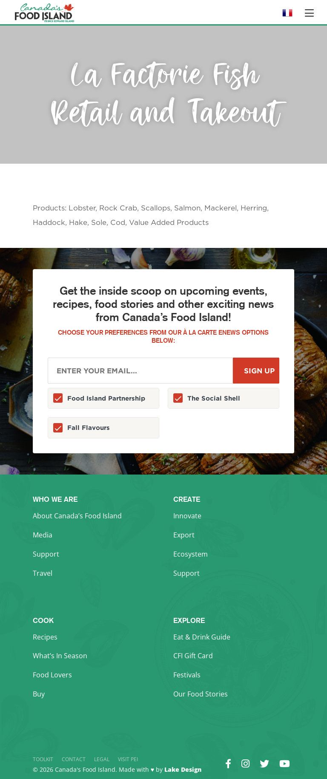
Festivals (187, 674)
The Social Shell (213, 398)
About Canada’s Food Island (77, 515)
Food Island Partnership (106, 398)
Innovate (187, 515)
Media (42, 535)
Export (184, 535)
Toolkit (43, 759)
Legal (101, 759)
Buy (39, 694)
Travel (42, 573)
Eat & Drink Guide (201, 637)
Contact (74, 759)
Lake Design (182, 769)
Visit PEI (128, 759)
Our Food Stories (200, 694)
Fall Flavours (88, 427)
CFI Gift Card (193, 655)
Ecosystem (190, 554)
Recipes (45, 637)
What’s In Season (60, 655)
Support (46, 554)
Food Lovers (52, 674)
